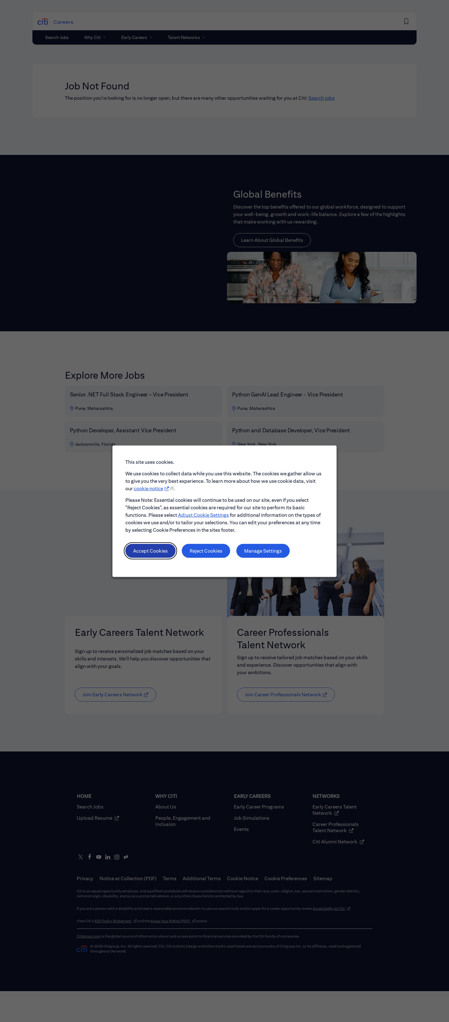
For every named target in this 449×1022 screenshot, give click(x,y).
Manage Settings (263, 551)
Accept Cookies (150, 551)
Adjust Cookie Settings (203, 515)
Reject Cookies (206, 551)
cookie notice (148, 488)
